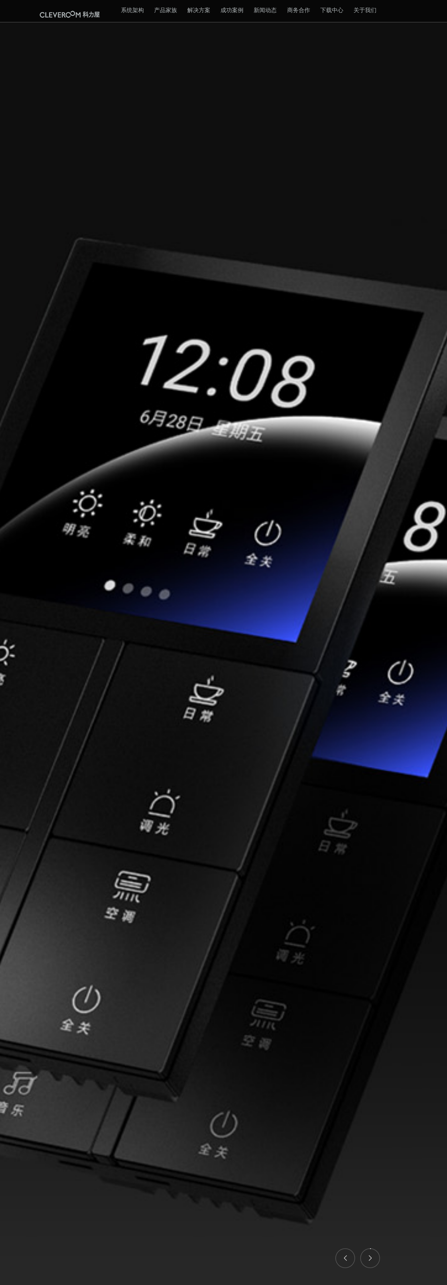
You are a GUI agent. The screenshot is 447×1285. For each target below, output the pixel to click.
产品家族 (165, 10)
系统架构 (132, 10)
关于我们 (365, 10)
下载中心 (331, 10)
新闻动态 (265, 10)
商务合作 (298, 10)
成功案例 (231, 10)
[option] (223, 642)
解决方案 (198, 10)
